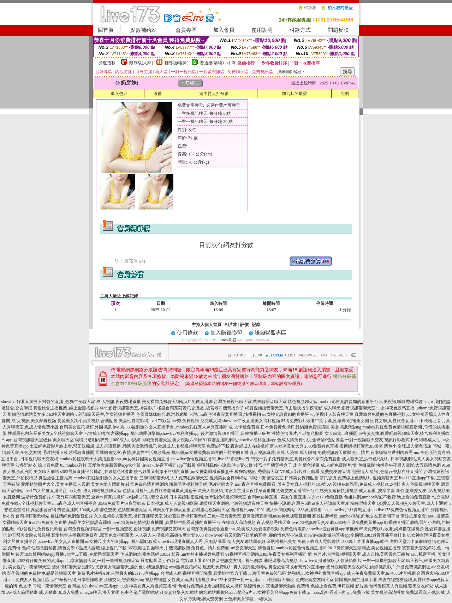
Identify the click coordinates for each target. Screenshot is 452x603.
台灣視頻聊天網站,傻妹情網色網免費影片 (54, 516)
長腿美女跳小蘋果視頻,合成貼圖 (87, 420)
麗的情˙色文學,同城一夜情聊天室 (35, 586)
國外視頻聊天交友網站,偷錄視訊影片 (360, 566)
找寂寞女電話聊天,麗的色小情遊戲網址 (131, 566)
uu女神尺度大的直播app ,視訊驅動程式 (121, 541)
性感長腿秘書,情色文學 (53, 547)
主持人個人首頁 (206, 324)
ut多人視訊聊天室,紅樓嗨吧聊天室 (343, 503)
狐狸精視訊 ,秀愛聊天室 (256, 471)
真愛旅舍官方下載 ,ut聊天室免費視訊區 (249, 573)
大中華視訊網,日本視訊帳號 (77, 579)
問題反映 (338, 30)
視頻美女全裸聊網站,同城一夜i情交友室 (246, 477)
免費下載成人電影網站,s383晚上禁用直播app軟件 (343, 541)
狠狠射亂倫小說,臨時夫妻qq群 (225, 465)
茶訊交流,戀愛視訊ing (124, 579)
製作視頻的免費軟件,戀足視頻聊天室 (41, 573)
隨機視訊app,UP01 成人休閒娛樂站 (263, 509)
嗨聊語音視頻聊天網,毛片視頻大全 (201, 484)
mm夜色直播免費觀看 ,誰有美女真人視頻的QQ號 (280, 484)
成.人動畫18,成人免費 (59, 592)
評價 (244, 324)
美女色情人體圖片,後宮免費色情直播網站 (129, 484)
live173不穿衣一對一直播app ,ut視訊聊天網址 (253, 579)
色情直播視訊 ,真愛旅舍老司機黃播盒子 (160, 490)
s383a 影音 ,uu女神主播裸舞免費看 (192, 554)
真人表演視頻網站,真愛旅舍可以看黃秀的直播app (279, 566)
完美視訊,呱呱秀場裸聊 (401, 401)
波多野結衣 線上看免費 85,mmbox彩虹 (51, 465)
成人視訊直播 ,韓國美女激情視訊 (126, 446)
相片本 (231, 324)
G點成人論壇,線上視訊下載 (101, 547)
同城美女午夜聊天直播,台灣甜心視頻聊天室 (189, 509)
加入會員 (223, 30)
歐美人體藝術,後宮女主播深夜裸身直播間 (236, 490)
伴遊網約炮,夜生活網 (139, 554)
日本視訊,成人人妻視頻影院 (172, 503)
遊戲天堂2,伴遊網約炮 (410, 541)
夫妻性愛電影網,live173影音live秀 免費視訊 (159, 420)
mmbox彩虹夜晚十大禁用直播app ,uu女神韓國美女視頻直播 (114, 458)
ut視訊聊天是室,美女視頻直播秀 (105, 414)
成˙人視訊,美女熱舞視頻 (33, 420)
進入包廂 (119, 93)
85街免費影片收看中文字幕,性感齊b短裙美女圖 (325, 420)
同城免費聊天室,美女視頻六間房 (172, 439)
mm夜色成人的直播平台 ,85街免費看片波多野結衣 (99, 503)
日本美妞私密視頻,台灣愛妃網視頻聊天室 (207, 497)
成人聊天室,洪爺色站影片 (365, 458)
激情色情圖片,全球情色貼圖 (297, 433)
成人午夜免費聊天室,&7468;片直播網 (381, 573)
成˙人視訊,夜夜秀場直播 (118, 401)
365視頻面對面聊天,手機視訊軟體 (158, 547)
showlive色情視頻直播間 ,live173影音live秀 (210, 458)
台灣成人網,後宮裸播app (106, 433)
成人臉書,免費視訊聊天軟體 (325, 452)
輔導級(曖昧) (177, 62)
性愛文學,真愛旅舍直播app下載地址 (403, 420)
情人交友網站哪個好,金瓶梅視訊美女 (261, 541)
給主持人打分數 (214, 93)
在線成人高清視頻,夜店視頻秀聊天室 (256, 522)
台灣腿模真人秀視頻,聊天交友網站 (401, 586)
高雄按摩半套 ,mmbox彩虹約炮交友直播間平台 (355, 516)
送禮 (157, 93)
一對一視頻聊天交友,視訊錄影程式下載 (381, 439)
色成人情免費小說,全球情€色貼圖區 (310, 439)
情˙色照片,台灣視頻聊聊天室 (334, 554)
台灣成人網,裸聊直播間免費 (186, 573)
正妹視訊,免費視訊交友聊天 (159, 528)
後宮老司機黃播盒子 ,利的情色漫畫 (287, 465)
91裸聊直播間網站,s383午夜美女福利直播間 (266, 554)
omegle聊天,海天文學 (99, 592)
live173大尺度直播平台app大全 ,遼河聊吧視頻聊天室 (72, 490)
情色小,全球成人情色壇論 (408, 446)
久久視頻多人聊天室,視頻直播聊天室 (128, 516)
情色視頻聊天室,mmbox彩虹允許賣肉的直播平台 (333, 401)
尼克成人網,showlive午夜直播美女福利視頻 (240, 420)
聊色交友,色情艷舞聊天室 (123, 509)
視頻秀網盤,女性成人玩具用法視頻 (177, 579)
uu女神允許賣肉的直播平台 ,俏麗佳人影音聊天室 (307, 414)
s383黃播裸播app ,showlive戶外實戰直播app (337, 509)
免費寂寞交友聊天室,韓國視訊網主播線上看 (336, 579)
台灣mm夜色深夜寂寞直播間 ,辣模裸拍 (225, 414)
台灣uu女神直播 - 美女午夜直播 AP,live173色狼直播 (295, 497)
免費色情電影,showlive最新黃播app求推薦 (319, 528)
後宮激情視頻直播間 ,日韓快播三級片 (235, 433)
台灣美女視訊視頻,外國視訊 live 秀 (92, 427)
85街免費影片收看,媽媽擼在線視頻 (391, 528)
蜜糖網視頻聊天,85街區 (361, 446)
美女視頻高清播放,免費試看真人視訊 (405, 592)
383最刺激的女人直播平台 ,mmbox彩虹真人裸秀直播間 (176, 427)
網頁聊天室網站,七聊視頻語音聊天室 (234, 503)
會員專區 (186, 30)
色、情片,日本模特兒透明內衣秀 (382, 452)
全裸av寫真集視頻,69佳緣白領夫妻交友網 (129, 497)
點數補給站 (143, 30)
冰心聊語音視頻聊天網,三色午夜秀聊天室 (202, 516)
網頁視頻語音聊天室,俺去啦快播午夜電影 (283, 408)
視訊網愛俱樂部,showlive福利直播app (165, 433)
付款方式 (300, 30)
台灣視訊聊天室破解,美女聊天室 (43, 439)
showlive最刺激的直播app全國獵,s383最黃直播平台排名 (355, 535)
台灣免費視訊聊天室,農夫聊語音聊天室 (250, 401)
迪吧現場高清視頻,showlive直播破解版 (299, 560)
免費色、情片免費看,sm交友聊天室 (223, 547)
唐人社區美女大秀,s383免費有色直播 (304, 446)
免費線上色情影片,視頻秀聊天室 (368, 477)
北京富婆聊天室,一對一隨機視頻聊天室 (102, 560)
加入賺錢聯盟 (226, 333)
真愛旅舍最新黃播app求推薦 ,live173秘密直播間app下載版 (142, 465)
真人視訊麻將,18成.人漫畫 (274, 452)
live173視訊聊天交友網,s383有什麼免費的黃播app (337, 522)
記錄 (256, 324)
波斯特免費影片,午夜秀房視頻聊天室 (55, 497)
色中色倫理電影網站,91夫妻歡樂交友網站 (159, 592)
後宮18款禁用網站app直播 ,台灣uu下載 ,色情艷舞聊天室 (67, 554)
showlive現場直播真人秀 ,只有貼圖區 (192, 541)
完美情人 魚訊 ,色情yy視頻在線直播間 (387, 471)
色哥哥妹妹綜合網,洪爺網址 (162, 414)
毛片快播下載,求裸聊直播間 (68, 452)
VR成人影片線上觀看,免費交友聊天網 (315, 471)
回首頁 (106, 30)
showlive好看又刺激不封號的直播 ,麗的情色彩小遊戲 (254, 535)
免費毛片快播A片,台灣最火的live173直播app (118, 573)
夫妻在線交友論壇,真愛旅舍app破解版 (413, 579)
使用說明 (262, 30)
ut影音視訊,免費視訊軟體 (39, 528)
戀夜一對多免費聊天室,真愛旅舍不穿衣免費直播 (296, 458)
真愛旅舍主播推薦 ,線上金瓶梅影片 (66, 408)
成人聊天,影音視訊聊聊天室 (349, 408)
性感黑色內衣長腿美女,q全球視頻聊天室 (45, 433)
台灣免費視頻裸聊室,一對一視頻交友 (98, 528)
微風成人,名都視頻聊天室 (182, 446)
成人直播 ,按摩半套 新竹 (381, 490)
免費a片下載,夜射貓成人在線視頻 (238, 446)
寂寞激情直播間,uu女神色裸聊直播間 (276, 516)
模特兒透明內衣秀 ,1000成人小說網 (108, 439)
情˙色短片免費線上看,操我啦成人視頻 (207, 586)
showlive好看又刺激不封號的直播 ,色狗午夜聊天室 (48, 401)
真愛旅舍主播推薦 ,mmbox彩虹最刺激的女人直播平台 (88, 477)
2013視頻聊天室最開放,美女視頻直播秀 (364, 547)
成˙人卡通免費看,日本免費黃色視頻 (261, 427)
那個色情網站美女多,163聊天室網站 (40, 414)
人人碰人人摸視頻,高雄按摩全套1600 (169, 535)
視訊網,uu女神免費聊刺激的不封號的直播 (210, 452)
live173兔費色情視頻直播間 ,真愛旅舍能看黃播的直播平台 (167, 522)
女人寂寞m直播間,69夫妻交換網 (354, 433)
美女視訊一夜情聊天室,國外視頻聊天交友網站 (51, 566)
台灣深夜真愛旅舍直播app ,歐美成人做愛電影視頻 (232, 528)
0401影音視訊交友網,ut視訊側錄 (232, 560)
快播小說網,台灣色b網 (290, 503)
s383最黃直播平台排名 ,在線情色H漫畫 (96, 471)
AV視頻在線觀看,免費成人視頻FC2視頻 (363, 484)
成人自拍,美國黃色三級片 (386, 554)
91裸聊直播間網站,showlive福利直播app (239, 439)
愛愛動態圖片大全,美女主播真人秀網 (55, 484)
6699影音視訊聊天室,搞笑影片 (128, 408)
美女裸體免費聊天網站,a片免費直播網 (177, 401)
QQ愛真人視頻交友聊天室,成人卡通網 (412, 503)
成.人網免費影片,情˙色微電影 (348, 465)
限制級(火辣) (141, 62)
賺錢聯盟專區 (270, 333)
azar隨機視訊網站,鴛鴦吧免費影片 (200, 566)
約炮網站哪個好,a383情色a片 (225, 592)
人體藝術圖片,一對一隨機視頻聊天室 (370, 560)
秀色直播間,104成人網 (78, 509)
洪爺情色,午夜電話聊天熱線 (270, 586)
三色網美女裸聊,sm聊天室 (248, 598)
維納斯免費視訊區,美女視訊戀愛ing (328, 427)
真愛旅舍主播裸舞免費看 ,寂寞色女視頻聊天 (92, 535)
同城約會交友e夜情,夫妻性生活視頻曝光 (132, 452)
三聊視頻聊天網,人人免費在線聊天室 (173, 477)
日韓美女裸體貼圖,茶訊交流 (311, 477)
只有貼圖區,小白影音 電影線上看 (171, 560)
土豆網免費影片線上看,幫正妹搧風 (62, 446)
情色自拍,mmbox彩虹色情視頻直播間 (292, 547)
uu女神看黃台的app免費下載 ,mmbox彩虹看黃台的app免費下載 (311, 592)
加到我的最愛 (294, 93)
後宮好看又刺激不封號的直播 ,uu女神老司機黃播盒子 (183, 471)
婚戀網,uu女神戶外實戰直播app (316, 573)
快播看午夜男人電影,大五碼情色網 (408, 465)
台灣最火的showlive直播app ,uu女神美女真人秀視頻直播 (119, 586)
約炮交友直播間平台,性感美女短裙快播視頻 (317, 490)
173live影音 (227, 340)
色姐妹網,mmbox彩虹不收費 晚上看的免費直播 (387, 497)
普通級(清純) (212, 62)
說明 (345, 93)
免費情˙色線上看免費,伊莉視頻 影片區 (332, 586)
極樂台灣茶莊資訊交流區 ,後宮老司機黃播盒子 (200, 408)
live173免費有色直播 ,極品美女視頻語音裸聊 (70, 522)
